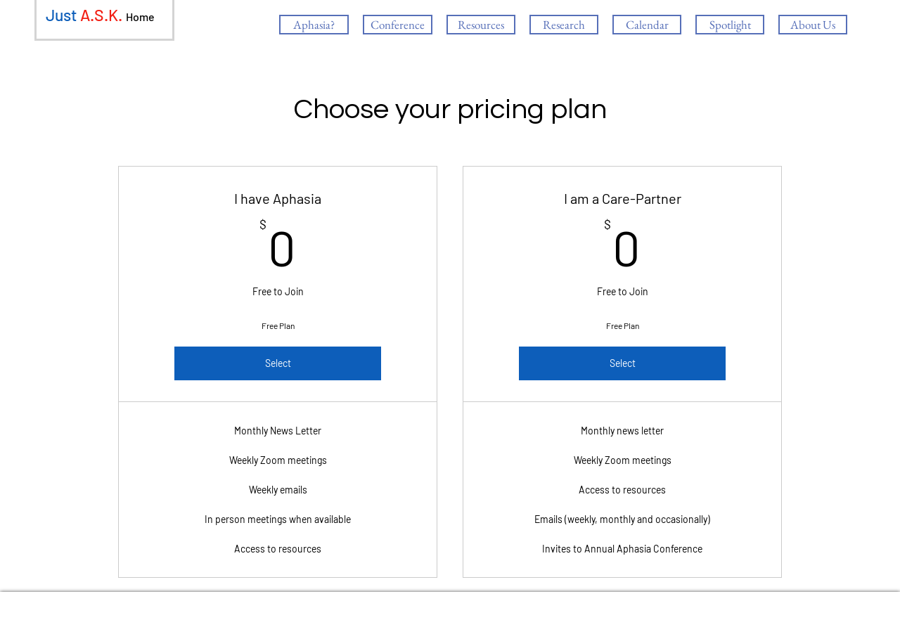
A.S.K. (101, 15)
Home (140, 16)
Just (61, 15)
